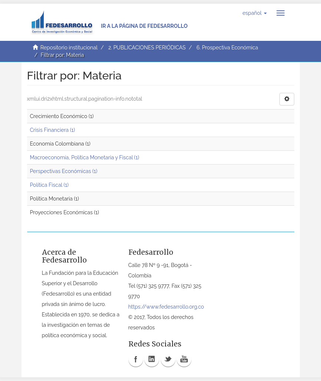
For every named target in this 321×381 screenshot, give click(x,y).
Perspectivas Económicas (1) (64, 171)
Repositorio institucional (69, 48)
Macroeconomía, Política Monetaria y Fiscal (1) (84, 157)
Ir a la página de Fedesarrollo (144, 26)
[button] (254, 13)
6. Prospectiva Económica (227, 48)
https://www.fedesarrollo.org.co (166, 307)
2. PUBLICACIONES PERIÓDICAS (147, 48)
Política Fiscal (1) (49, 185)
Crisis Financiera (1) (52, 130)
